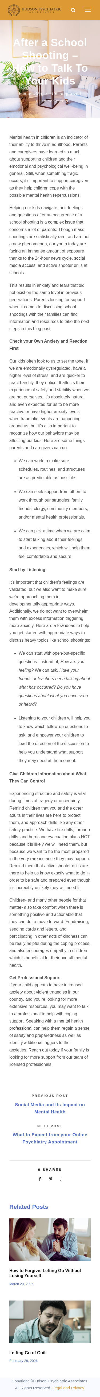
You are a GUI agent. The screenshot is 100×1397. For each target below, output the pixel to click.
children (48, 137)
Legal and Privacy (68, 1388)
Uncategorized (66, 93)
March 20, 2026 (21, 1284)
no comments (54, 101)
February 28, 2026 (23, 1361)
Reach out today (44, 1050)
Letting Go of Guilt (28, 1352)
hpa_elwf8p (30, 93)
